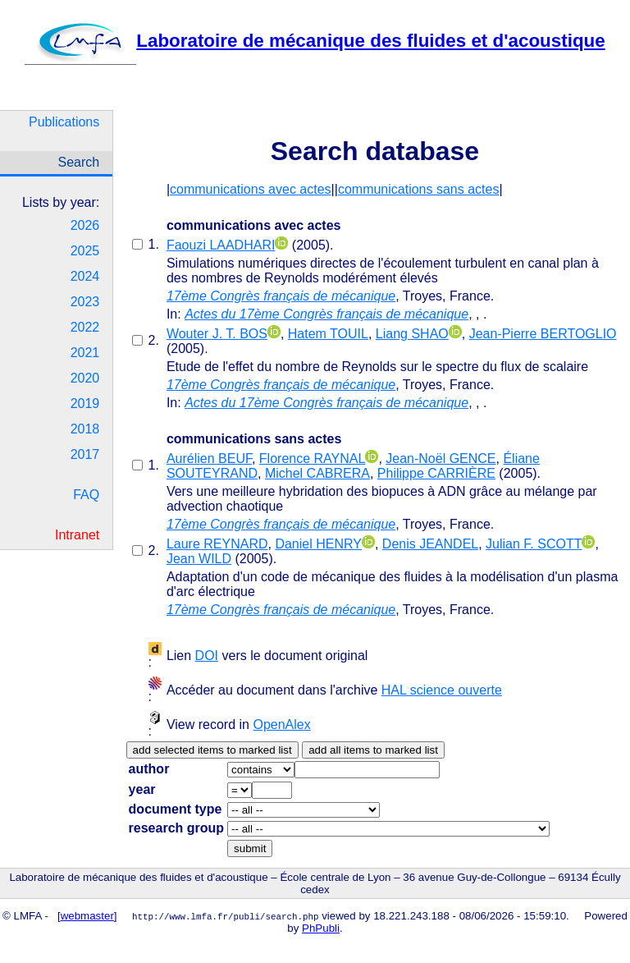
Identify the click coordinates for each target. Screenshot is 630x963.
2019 (85, 403)
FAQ (86, 495)
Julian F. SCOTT (534, 544)
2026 (85, 225)
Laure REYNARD (217, 544)
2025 (85, 251)
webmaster (87, 916)
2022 (85, 327)
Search (79, 162)
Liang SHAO (412, 334)
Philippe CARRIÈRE (436, 473)
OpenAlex (281, 724)
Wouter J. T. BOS (217, 334)
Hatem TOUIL (328, 334)
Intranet (77, 535)
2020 (85, 378)
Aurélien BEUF (209, 458)
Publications (64, 122)
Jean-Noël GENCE (440, 458)
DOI (206, 656)
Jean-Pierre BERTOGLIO (543, 334)
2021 (85, 353)
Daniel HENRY (318, 544)
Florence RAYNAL (312, 458)
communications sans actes (419, 189)
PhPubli (321, 928)
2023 (85, 302)
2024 (85, 276)
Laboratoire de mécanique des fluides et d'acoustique (315, 40)
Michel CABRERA (317, 473)
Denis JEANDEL (430, 544)
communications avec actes (250, 189)
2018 (85, 429)
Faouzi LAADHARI (221, 245)
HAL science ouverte (441, 690)
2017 (85, 454)
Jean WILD (199, 559)
